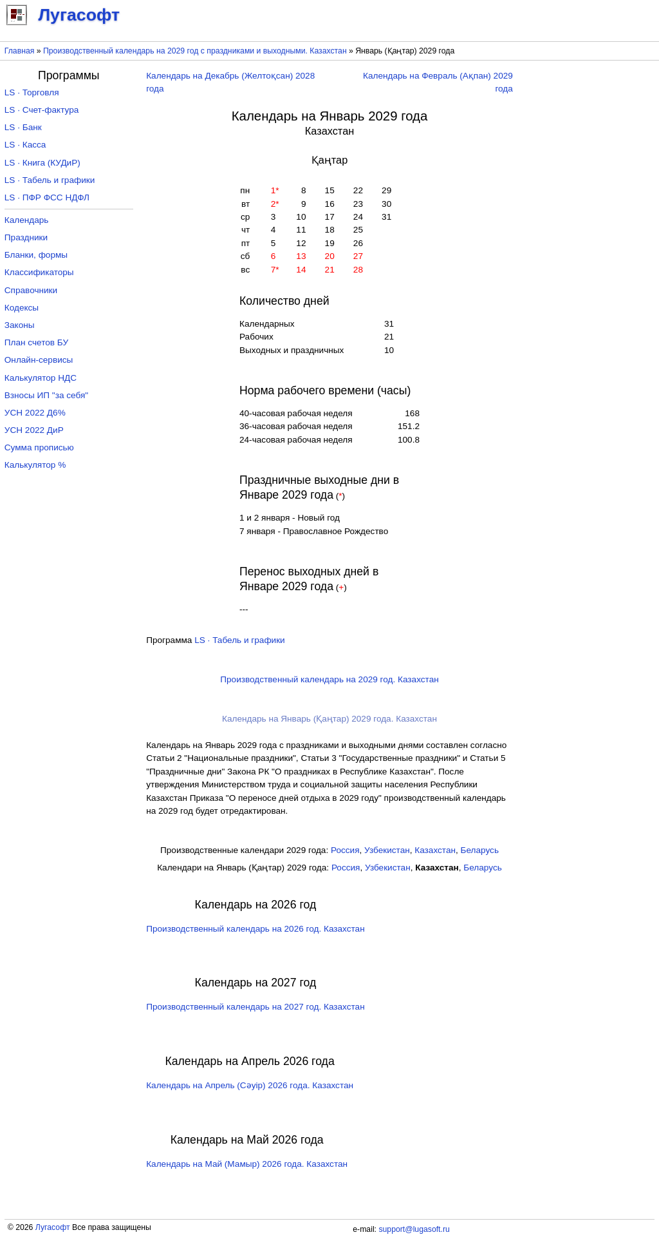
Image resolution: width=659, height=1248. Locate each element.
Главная (20, 50)
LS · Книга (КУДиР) (42, 163)
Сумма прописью (39, 447)
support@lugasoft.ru (413, 1229)
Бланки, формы (36, 255)
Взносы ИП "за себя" (46, 395)
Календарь (27, 220)
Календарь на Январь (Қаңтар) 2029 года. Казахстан (329, 719)
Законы (20, 325)
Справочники (31, 290)
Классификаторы (39, 272)
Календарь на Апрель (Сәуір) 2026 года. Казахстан (249, 1085)
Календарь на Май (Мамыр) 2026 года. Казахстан (247, 1164)
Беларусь (480, 850)
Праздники (26, 237)
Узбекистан (387, 850)
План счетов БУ (36, 342)
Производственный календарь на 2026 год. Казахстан (255, 929)
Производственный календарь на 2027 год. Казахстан (255, 1007)
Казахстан (435, 850)
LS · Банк (23, 127)
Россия (345, 850)
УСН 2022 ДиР (34, 430)
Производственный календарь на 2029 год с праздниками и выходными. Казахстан (195, 50)
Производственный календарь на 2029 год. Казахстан (329, 679)
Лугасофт (52, 1227)
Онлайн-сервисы (39, 360)
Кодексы (22, 307)
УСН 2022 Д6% (35, 413)
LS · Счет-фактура (42, 110)
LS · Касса (25, 144)
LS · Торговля (32, 92)
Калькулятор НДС (41, 378)
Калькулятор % (35, 465)
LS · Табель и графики (239, 640)
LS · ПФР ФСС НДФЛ (47, 197)
